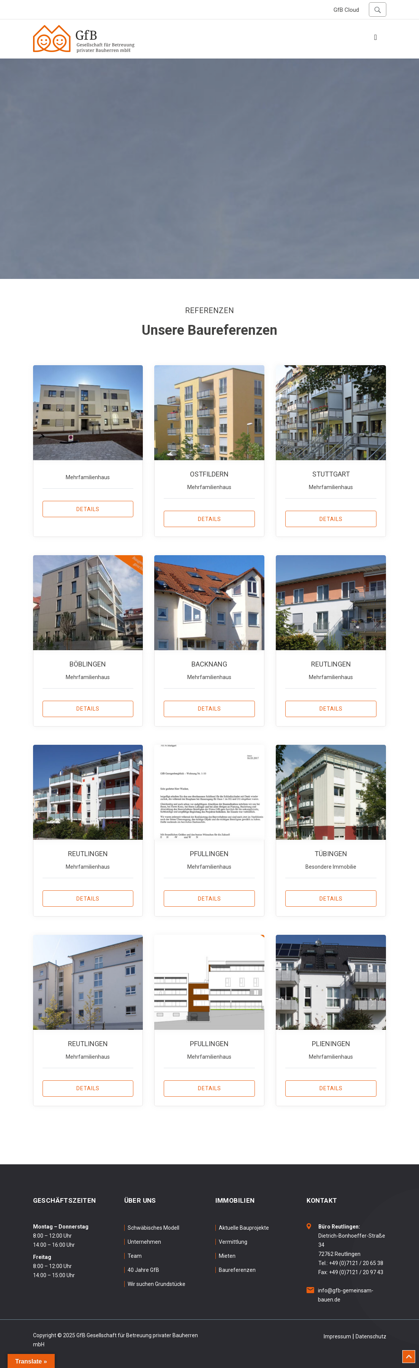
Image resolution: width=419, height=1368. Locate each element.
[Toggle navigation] (375, 39)
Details (88, 509)
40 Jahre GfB (143, 1269)
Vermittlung (233, 1241)
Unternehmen (144, 1241)
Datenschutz (371, 1336)
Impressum (337, 1336)
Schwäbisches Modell (153, 1227)
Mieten (227, 1255)
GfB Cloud (346, 9)
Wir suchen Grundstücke (156, 1283)
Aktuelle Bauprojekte (244, 1227)
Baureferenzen (237, 1269)
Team (135, 1255)
